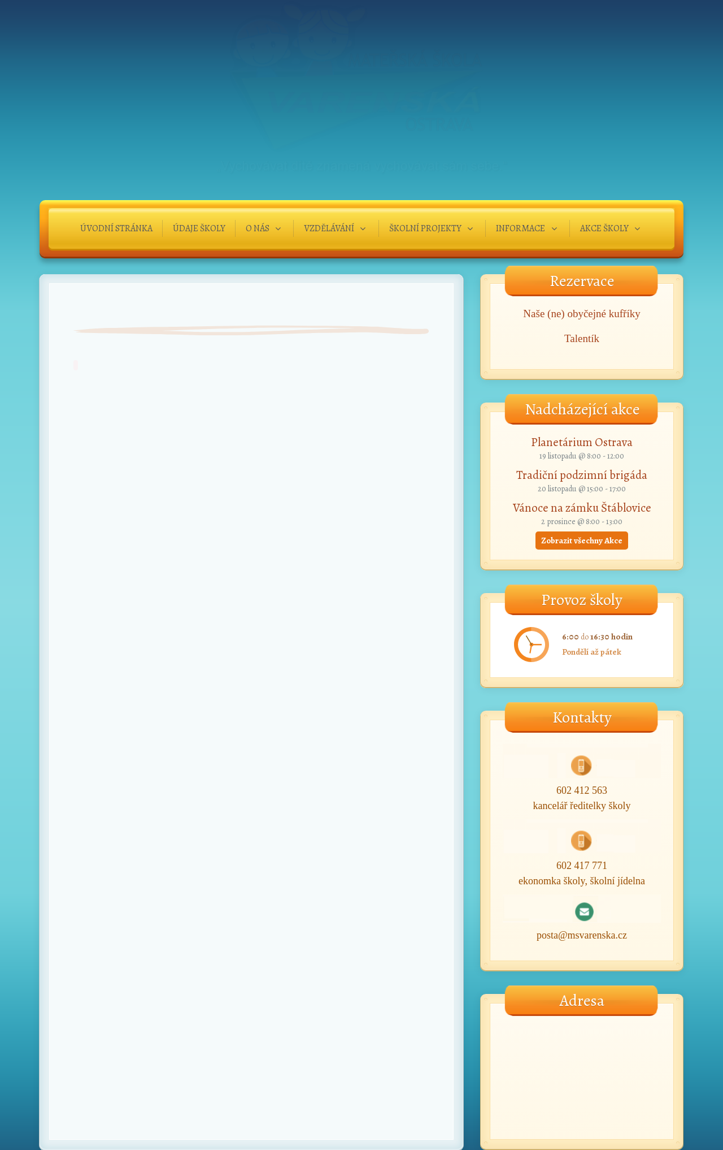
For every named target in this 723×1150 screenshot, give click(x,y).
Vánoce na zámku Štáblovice (582, 508)
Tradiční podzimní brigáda (581, 475)
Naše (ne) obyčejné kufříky (581, 313)
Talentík (581, 338)
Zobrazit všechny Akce (581, 540)
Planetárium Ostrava (582, 442)
